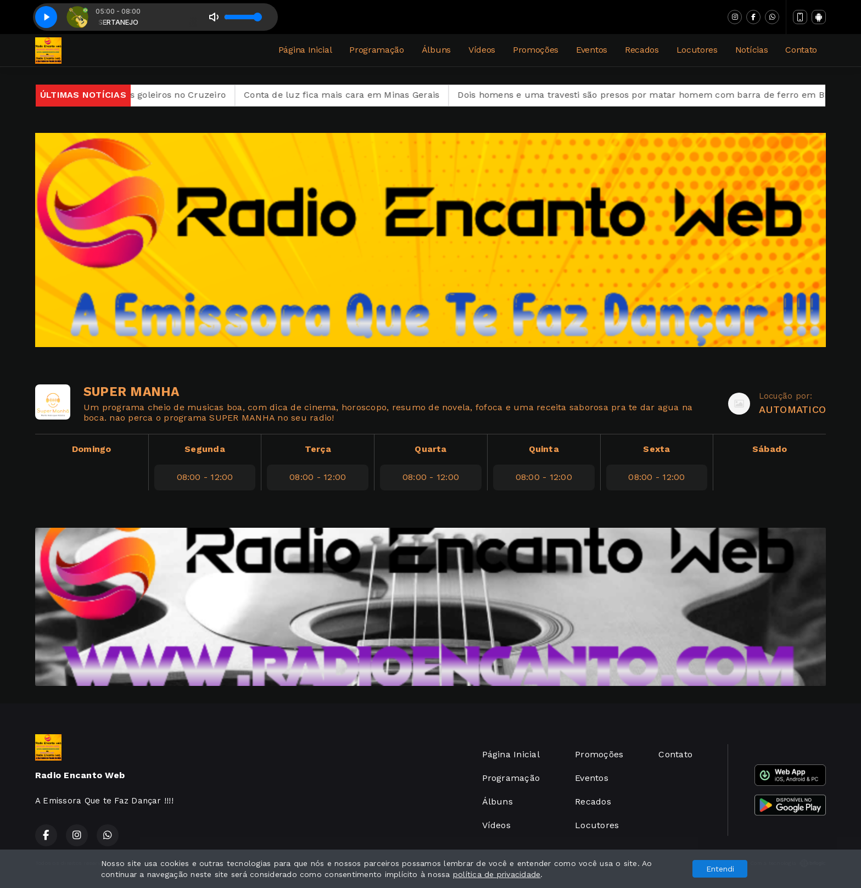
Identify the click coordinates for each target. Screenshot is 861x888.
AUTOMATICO (792, 409)
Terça (318, 449)
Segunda (205, 449)
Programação (376, 49)
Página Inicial (305, 49)
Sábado (769, 449)
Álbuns (436, 49)
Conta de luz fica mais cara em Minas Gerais (356, 95)
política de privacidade (497, 874)
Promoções (535, 49)
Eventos (591, 49)
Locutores (697, 49)
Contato (801, 49)
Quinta (544, 449)
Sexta (656, 449)
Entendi (720, 868)
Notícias (751, 49)
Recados (642, 49)
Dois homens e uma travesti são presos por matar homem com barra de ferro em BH (659, 95)
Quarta (430, 449)
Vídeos (481, 49)
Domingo (91, 449)
